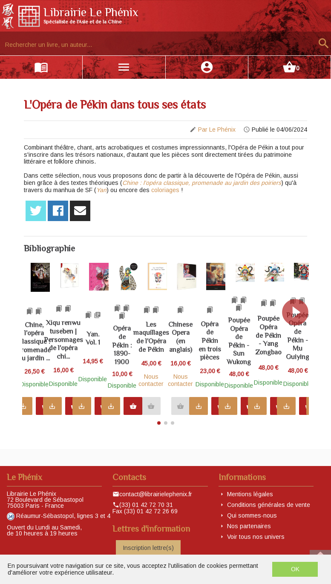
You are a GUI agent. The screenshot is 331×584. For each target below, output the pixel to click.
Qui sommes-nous (252, 515)
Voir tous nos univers (256, 536)
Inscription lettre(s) (148, 547)
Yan (101, 190)
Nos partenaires (249, 526)
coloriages (165, 190)
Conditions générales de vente (268, 504)
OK (295, 569)
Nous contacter (240, 383)
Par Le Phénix (217, 129)
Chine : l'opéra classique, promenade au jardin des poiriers (201, 182)
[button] (299, 340)
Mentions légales (250, 494)
